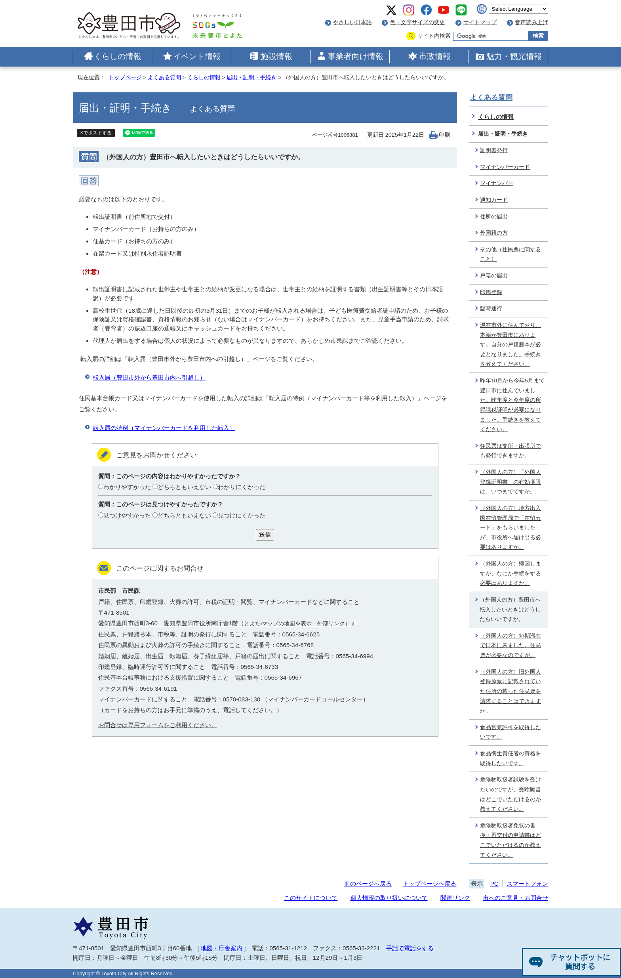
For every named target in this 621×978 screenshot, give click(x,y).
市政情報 (435, 56)
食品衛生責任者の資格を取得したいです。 (510, 758)
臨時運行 (491, 308)
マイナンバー (496, 183)
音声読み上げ (531, 22)
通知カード (494, 200)
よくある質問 (164, 77)
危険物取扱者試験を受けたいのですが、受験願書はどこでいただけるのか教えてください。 (510, 794)
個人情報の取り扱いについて (389, 897)
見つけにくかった (241, 515)
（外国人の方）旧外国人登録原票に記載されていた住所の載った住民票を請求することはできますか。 (510, 691)
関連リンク (455, 897)
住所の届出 (494, 217)
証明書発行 (494, 150)
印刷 (444, 135)
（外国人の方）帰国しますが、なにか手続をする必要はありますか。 (510, 573)
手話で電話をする (410, 948)
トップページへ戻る (429, 883)
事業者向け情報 (355, 56)
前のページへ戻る (368, 883)
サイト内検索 (434, 36)
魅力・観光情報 (514, 56)
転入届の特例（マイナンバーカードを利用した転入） (164, 427)
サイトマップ (480, 22)
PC (494, 883)
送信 (265, 534)
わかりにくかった (241, 486)
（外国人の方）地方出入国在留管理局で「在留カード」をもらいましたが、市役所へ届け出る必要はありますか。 (510, 527)
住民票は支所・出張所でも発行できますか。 (510, 451)
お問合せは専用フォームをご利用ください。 (157, 725)
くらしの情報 (117, 56)
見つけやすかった (127, 515)
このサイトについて (310, 897)
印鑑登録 (491, 292)
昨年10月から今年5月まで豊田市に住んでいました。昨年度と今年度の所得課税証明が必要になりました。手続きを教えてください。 (512, 405)
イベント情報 (197, 56)
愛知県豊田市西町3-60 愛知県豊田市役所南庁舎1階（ (228, 623)
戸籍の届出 (494, 276)
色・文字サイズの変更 (417, 22)
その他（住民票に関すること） (510, 254)
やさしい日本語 (352, 22)
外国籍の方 (494, 233)
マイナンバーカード (505, 167)
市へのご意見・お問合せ (515, 897)
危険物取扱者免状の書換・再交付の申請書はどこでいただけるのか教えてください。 (510, 840)
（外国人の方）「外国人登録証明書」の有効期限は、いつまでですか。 (510, 482)
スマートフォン (527, 883)
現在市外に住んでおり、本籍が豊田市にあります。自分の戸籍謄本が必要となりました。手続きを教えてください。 (510, 344)
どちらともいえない (184, 486)
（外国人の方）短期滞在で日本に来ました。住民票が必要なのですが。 (510, 645)
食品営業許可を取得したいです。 (510, 732)
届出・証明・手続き (251, 77)
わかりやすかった (127, 486)
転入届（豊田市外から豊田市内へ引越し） (149, 377)
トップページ (125, 77)
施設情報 (276, 56)
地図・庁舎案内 (221, 948)
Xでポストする (96, 133)
